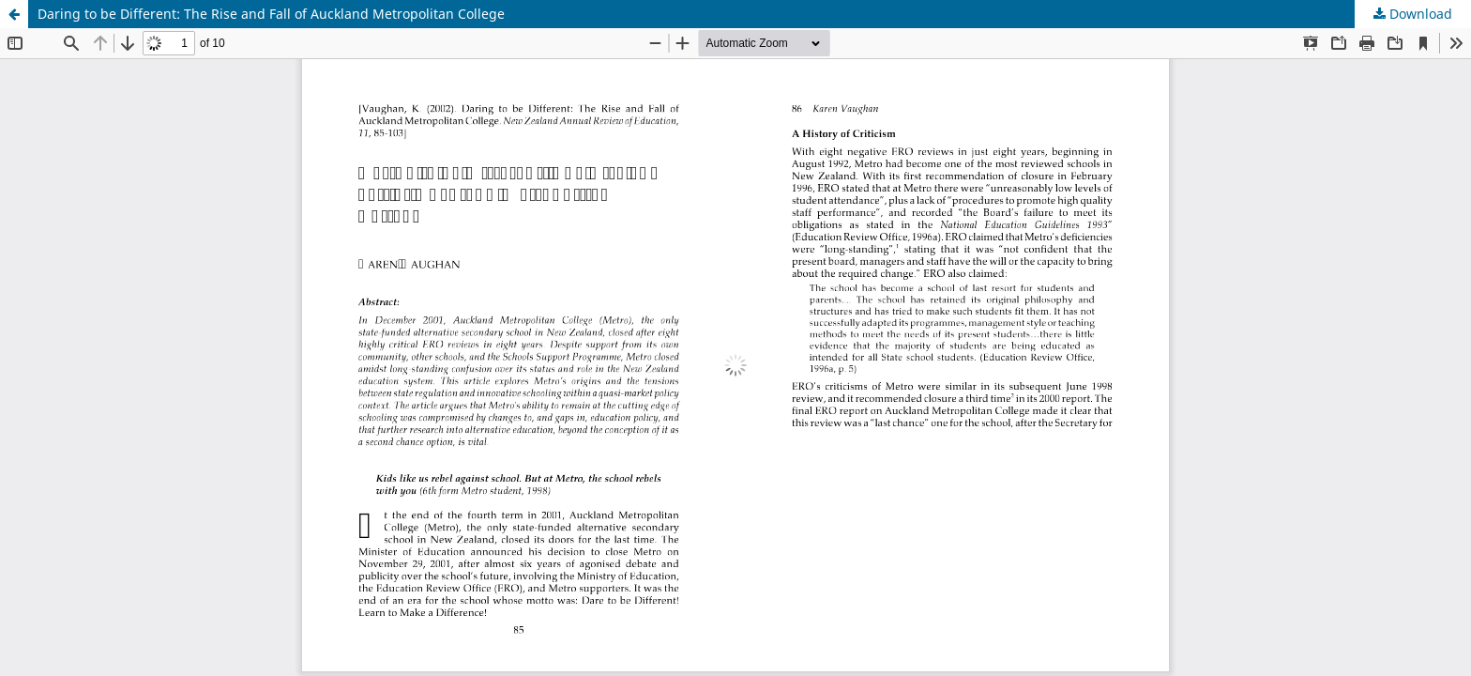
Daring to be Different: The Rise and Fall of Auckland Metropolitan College (271, 14)
